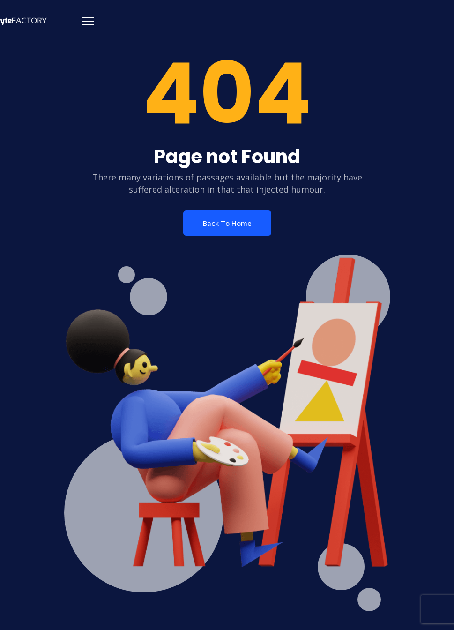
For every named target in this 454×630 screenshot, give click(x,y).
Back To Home (227, 223)
